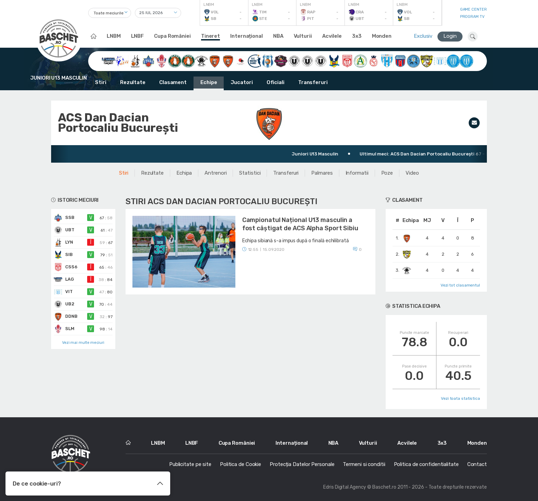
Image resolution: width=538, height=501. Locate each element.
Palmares (321, 173)
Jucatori (242, 82)
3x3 (357, 36)
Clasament (173, 82)
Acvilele (332, 36)
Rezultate (132, 82)
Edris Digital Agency (344, 487)
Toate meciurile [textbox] (109, 13)
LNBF (137, 36)
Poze (387, 173)
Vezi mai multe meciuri (83, 342)
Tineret (210, 36)
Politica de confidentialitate (426, 464)
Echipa (184, 173)
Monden (381, 36)
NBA (278, 36)
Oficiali (275, 82)
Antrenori (215, 173)
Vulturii (303, 36)
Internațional (246, 36)
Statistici (249, 173)
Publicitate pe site (190, 464)
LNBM (114, 36)
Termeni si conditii (364, 464)
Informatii (357, 173)
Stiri (100, 82)
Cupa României (172, 36)
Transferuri (313, 82)
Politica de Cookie (240, 464)
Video (412, 173)
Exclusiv (423, 36)
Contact (477, 464)
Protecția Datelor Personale (302, 464)
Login (450, 36)
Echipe (208, 82)
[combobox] (109, 13)
